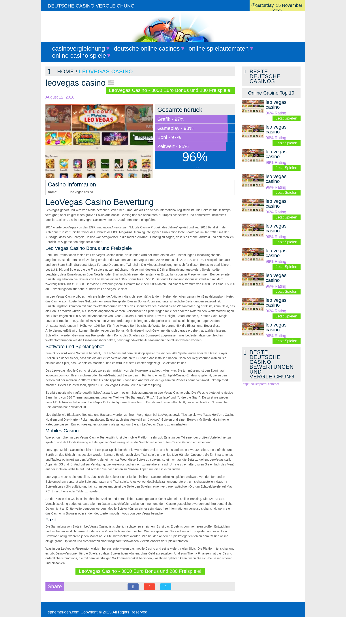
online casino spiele (79, 55)
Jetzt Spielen (286, 118)
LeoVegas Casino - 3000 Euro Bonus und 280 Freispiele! (170, 90)
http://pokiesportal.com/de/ (261, 384)
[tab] (271, 93)
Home (65, 71)
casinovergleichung (78, 48)
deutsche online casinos (147, 48)
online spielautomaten (219, 48)
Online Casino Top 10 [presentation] (271, 93)
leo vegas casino (276, 105)
